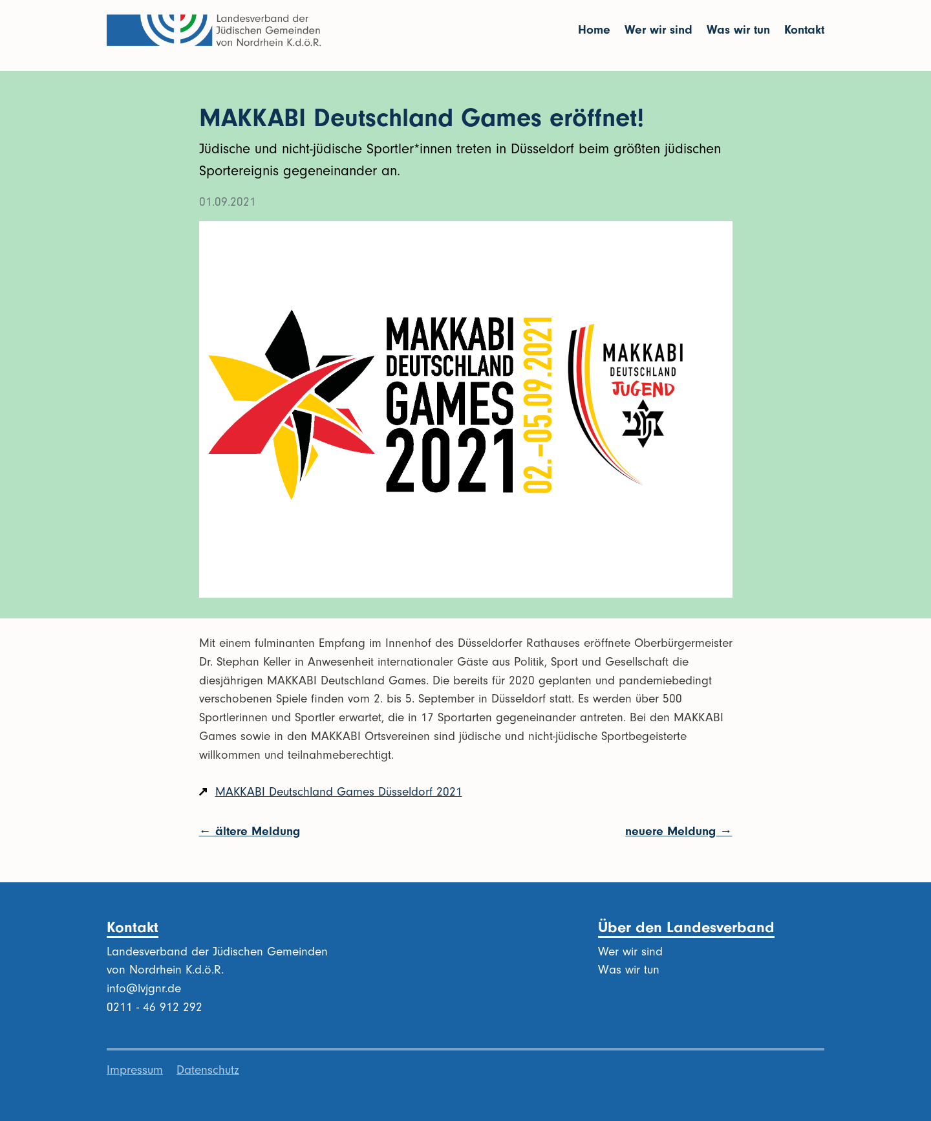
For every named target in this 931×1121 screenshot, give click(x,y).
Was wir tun (738, 30)
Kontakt (804, 30)
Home (594, 30)
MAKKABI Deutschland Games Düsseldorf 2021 (338, 792)
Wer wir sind (658, 30)
